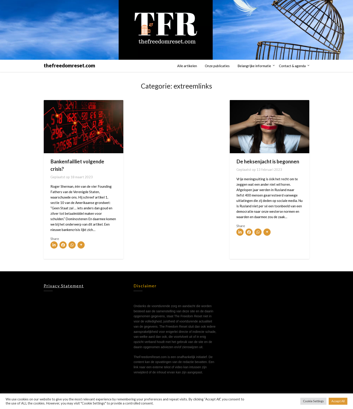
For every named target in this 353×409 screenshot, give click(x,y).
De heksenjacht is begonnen (267, 161)
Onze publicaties (217, 66)
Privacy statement (64, 285)
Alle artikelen (187, 66)
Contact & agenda (292, 66)
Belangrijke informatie (254, 66)
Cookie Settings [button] (313, 401)
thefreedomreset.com (69, 65)
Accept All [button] (338, 401)
